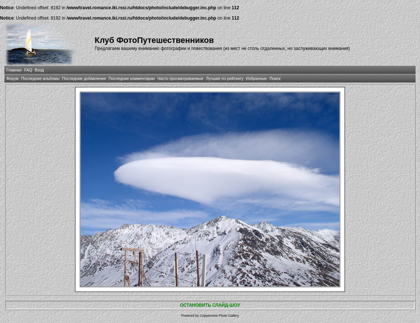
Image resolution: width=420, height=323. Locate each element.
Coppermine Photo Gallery (219, 315)
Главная (13, 70)
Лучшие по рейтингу (224, 78)
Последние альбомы (40, 78)
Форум (12, 78)
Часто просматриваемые (181, 78)
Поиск (275, 78)
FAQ (28, 70)
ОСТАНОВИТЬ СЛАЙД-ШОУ (210, 305)
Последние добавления (84, 78)
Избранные (256, 78)
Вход (39, 70)
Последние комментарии (131, 78)
